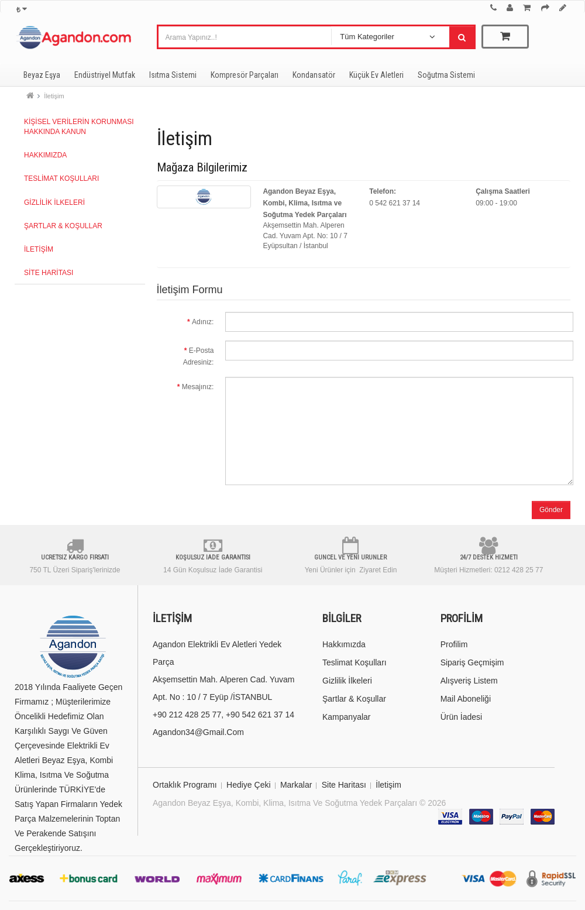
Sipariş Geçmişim (472, 662)
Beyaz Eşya (41, 75)
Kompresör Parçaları (244, 75)
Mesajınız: (198, 387)
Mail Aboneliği (466, 698)
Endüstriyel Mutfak (104, 75)
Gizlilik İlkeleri (54, 202)
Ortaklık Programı (185, 784)
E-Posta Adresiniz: (198, 356)
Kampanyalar (346, 717)
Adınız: (203, 322)
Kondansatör (313, 75)
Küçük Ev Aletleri (376, 75)
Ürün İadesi (462, 717)
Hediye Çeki (248, 784)
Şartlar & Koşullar (63, 226)
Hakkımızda (45, 155)
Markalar (296, 784)
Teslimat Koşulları (61, 178)
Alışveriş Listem (469, 680)
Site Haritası (48, 273)
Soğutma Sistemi (446, 75)
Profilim (454, 644)
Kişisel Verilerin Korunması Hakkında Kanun (79, 127)
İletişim (54, 95)
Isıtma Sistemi (173, 75)
